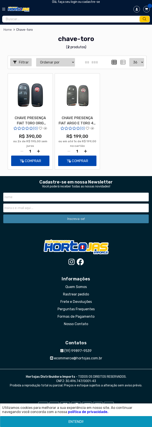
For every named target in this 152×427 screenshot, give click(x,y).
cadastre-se (91, 2)
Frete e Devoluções (76, 302)
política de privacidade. (88, 412)
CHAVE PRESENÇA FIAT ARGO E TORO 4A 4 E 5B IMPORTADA (77, 121)
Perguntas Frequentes (76, 309)
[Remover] (22, 151)
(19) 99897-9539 (76, 351)
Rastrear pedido (76, 294)
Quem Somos (76, 287)
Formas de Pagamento (76, 316)
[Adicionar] (38, 151)
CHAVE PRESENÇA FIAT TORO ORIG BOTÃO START (30, 121)
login (74, 2)
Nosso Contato (76, 324)
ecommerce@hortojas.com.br (76, 358)
